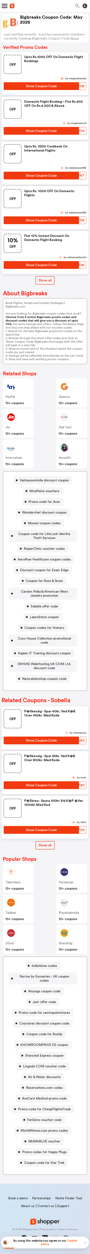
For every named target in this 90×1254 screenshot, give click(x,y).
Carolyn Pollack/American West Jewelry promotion (44, 593)
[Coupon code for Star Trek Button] (43, 1163)
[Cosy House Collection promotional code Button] (43, 640)
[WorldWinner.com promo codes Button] (42, 1130)
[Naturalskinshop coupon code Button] (43, 679)
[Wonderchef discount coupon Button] (43, 512)
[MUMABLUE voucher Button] (43, 1141)
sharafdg (65, 943)
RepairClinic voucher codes (44, 548)
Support (63, 1206)
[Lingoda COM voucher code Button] (43, 1066)
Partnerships (41, 1198)
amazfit (65, 457)
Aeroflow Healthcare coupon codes (44, 559)
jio (8, 427)
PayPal (10, 396)
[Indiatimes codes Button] (42, 966)
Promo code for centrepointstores (44, 1012)
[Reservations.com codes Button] (43, 1088)
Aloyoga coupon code (44, 991)
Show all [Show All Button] (45, 280)
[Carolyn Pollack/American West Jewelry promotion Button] (43, 593)
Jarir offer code (44, 1002)
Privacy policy (47, 1229)
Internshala (14, 457)
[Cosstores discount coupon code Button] (43, 1023)
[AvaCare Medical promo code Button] (43, 1098)
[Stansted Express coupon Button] (43, 1055)
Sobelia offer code (44, 606)
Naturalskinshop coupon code (44, 678)
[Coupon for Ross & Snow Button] (42, 581)
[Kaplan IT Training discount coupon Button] (43, 653)
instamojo (66, 882)
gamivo (64, 396)
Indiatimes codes (44, 965)
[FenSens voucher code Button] (43, 1120)
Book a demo (18, 1198)
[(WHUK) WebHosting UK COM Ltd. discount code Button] (43, 666)
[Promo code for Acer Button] (43, 502)
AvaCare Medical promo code (44, 1098)
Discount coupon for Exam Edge (44, 570)
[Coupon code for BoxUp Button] (43, 1034)
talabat (11, 912)
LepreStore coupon (44, 617)
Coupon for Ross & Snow (44, 580)
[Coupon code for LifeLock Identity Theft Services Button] (43, 536)
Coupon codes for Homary (44, 627)
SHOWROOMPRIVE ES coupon (44, 1044)
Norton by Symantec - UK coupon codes (44, 978)
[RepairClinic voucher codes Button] (42, 549)
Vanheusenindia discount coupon (44, 480)
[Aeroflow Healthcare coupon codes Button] (42, 559)
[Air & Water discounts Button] (43, 1077)
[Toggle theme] (84, 6)
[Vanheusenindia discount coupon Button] (42, 480)
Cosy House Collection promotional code (44, 640)
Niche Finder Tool (68, 1198)
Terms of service (67, 1229)
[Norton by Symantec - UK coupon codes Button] (43, 978)
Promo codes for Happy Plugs (44, 1152)
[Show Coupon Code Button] (41, 86)
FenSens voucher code (44, 1120)
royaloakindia (69, 912)
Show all (45, 845)
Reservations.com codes (44, 1087)
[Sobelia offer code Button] (42, 606)
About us (28, 1206)
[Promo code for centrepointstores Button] (42, 1013)
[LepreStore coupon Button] (43, 617)
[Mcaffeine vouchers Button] (43, 491)
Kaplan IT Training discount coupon (44, 653)
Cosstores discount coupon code (44, 1023)
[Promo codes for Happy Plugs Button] (43, 1152)
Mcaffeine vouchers (44, 491)
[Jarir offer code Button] (42, 1002)
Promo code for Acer (44, 501)
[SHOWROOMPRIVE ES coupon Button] (42, 1045)
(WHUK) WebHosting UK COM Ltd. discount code (44, 666)
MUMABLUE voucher (44, 1141)
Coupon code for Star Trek (44, 1162)
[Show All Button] (45, 845)
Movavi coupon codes (44, 523)
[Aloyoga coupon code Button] (43, 991)
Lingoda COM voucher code (44, 1066)
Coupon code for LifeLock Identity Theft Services (44, 536)
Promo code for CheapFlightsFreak (44, 1109)
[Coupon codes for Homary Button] (43, 628)
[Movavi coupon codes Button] (43, 523)
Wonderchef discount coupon (44, 512)
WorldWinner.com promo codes (44, 1130)
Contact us (45, 1206)
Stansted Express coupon (44, 1055)
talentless (13, 882)
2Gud (10, 943)
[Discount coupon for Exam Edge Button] (43, 570)
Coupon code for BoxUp (44, 1034)
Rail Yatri (65, 427)
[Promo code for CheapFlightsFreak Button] (43, 1109)
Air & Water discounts (44, 1077)
